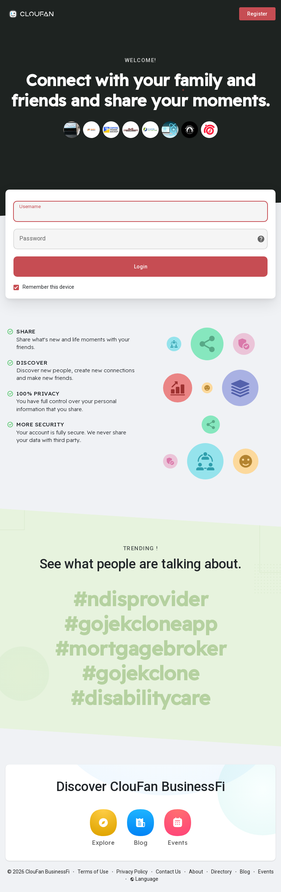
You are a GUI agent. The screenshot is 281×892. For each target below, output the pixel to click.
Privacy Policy (132, 874)
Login (140, 268)
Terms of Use (93, 874)
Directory (221, 874)
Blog (140, 829)
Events (177, 829)
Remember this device (49, 288)
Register (257, 14)
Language (144, 881)
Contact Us (168, 874)
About (196, 874)
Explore (103, 829)
